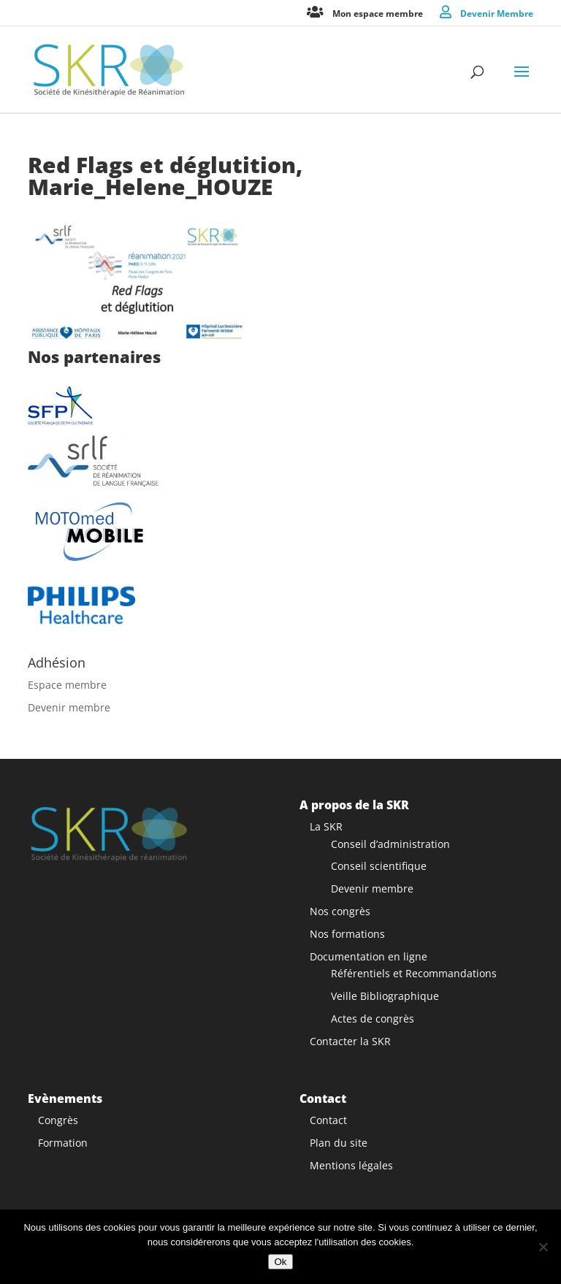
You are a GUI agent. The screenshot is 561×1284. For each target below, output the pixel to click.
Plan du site (338, 1143)
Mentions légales (351, 1165)
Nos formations (347, 934)
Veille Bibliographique (385, 996)
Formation (63, 1143)
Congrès (58, 1120)
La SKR (326, 826)
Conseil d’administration (390, 844)
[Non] (542, 1246)
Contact (328, 1120)
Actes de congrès (372, 1018)
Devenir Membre (496, 12)
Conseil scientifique (379, 866)
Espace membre (67, 685)
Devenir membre (69, 707)
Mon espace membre (377, 12)
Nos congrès (340, 911)
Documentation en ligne (368, 956)
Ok (280, 1261)
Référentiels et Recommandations (414, 973)
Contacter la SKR (350, 1041)
